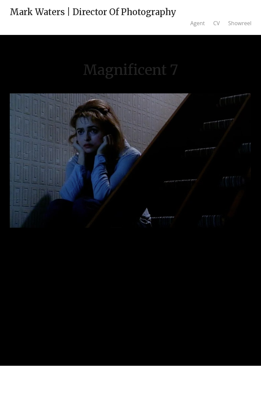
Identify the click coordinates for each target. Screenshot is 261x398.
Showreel (239, 23)
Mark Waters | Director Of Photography (93, 11)
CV (216, 23)
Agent (197, 23)
